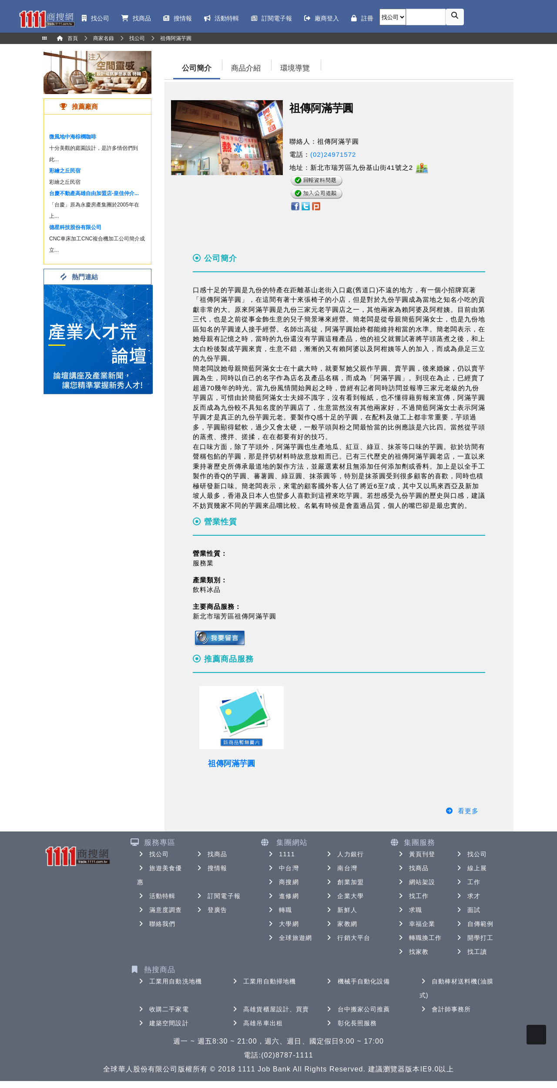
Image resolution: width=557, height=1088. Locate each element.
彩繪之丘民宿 (65, 171)
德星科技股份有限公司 (75, 227)
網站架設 (416, 882)
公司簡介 (196, 68)
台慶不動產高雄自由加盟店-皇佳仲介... (94, 193)
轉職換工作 (419, 937)
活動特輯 (156, 895)
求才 (467, 895)
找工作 (413, 895)
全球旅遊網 (289, 937)
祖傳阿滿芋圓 (231, 763)
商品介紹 (246, 68)
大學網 (283, 923)
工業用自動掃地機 (263, 981)
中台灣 (283, 868)
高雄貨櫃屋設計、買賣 (270, 1009)
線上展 (471, 868)
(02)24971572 (333, 154)
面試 (467, 909)
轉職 (279, 909)
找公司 (153, 854)
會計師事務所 (445, 1009)
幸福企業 (416, 923)
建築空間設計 (163, 1023)
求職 (409, 909)
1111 (281, 854)
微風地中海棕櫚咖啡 (72, 137)
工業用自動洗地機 (169, 981)
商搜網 (283, 882)
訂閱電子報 (218, 895)
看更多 (462, 810)
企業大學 (344, 895)
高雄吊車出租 (257, 1023)
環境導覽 (295, 68)
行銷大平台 (347, 937)
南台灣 (341, 868)
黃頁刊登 (416, 854)
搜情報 (211, 868)
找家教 (413, 951)
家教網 (341, 923)
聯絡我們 (156, 923)
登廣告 (211, 909)
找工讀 (471, 951)
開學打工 (474, 937)
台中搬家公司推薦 (357, 1009)
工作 (467, 882)
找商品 (211, 854)
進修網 (283, 895)
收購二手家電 (163, 1009)
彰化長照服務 (351, 1023)
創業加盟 (344, 882)
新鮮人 (341, 909)
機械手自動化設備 (357, 981)
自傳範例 (474, 923)
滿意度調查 (159, 909)
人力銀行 (344, 854)
